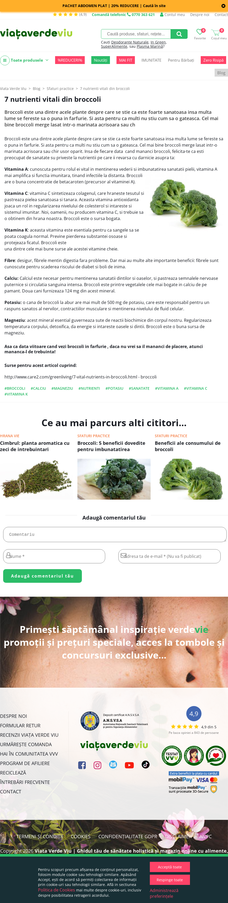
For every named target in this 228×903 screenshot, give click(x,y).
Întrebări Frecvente (25, 784)
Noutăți (100, 60)
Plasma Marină (150, 46)
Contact (221, 14)
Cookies (81, 838)
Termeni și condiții (39, 838)
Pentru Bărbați (181, 60)
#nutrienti (89, 388)
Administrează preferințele (164, 893)
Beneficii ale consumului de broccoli (188, 446)
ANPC (205, 838)
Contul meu (172, 14)
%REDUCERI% (70, 60)
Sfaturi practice (93, 435)
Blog (221, 72)
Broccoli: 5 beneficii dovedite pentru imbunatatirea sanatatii (111, 446)
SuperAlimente (114, 46)
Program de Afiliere (25, 765)
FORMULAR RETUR (20, 727)
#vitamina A (166, 388)
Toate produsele (24, 60)
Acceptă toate (170, 866)
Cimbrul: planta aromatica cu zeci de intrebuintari (35, 446)
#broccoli (14, 388)
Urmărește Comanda (26, 746)
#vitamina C (195, 388)
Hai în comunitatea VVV (29, 756)
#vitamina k (16, 394)
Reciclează (13, 775)
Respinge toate (170, 879)
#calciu (38, 388)
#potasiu (114, 388)
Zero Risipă (213, 60)
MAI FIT (125, 60)
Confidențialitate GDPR (127, 838)
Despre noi (199, 14)
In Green (158, 42)
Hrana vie (9, 435)
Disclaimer (178, 838)
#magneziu (62, 388)
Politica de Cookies (56, 890)
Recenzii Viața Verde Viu (29, 737)
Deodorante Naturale (130, 42)
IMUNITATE (151, 60)
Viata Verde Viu (13, 88)
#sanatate (139, 388)
